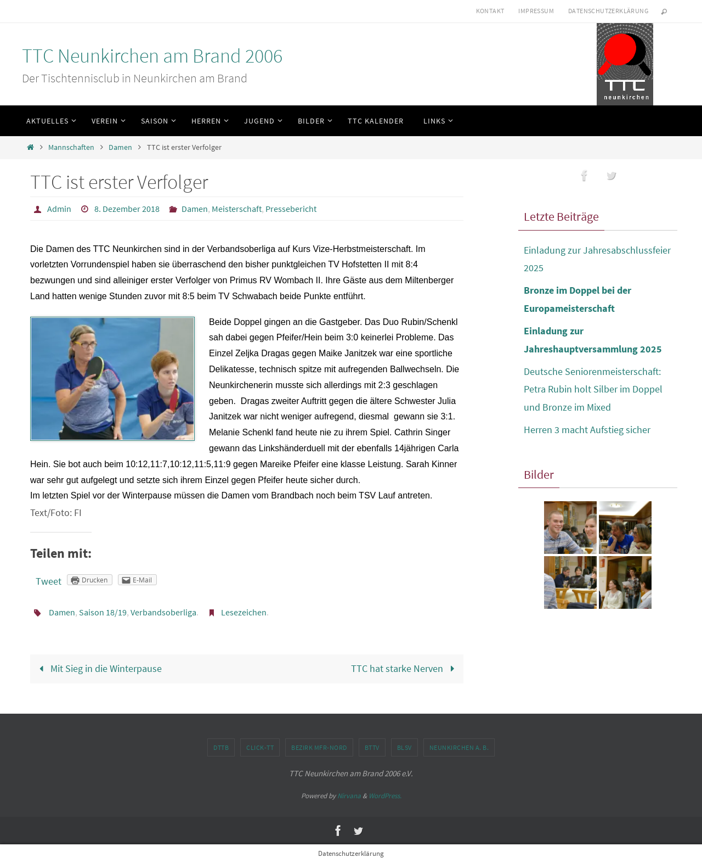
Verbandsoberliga (163, 612)
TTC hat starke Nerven (405, 668)
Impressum (536, 11)
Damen (120, 147)
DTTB (221, 747)
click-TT (260, 747)
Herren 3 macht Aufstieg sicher (587, 429)
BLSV (404, 747)
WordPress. (385, 795)
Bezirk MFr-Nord (319, 747)
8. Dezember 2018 (127, 208)
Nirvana (349, 795)
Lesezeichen (244, 612)
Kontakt (490, 11)
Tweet (48, 581)
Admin (59, 208)
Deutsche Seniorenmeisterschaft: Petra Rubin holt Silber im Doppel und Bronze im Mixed (593, 389)
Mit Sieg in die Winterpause (98, 668)
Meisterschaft (237, 208)
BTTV (372, 747)
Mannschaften (71, 147)
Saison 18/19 (103, 612)
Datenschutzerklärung (608, 11)
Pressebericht (290, 208)
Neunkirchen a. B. (459, 747)
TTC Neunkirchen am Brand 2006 (152, 55)
